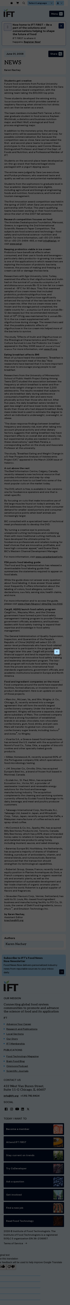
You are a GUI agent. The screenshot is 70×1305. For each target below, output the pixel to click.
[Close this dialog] (56, 652)
